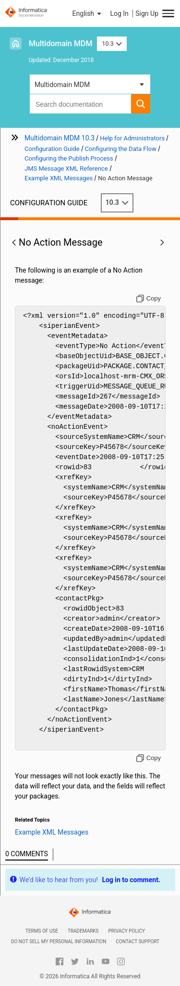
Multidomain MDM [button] (62, 84)
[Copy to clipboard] (149, 298)
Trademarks (83, 931)
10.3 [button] (112, 43)
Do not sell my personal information (58, 941)
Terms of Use (41, 931)
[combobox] (80, 103)
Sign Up (146, 13)
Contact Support (137, 941)
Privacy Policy (126, 931)
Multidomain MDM (60, 43)
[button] (88, 13)
